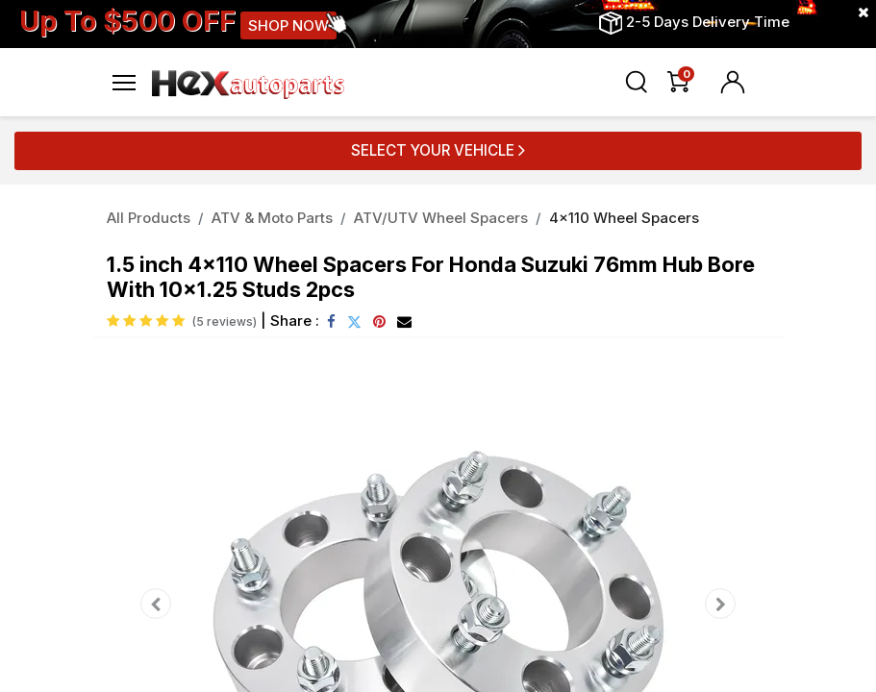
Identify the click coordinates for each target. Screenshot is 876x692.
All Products (148, 218)
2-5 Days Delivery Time (707, 21)
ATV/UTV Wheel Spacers (441, 218)
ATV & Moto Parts (272, 218)
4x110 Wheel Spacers (624, 218)
